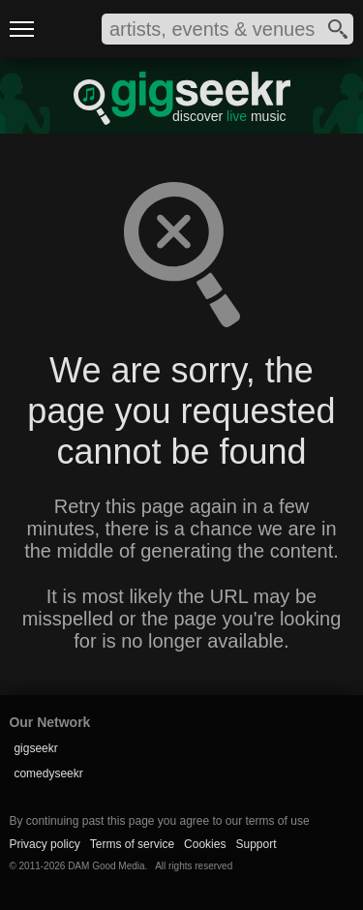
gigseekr (35, 748)
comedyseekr (48, 773)
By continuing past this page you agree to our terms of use (159, 821)
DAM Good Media (106, 866)
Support (255, 844)
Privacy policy (44, 844)
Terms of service (132, 844)
